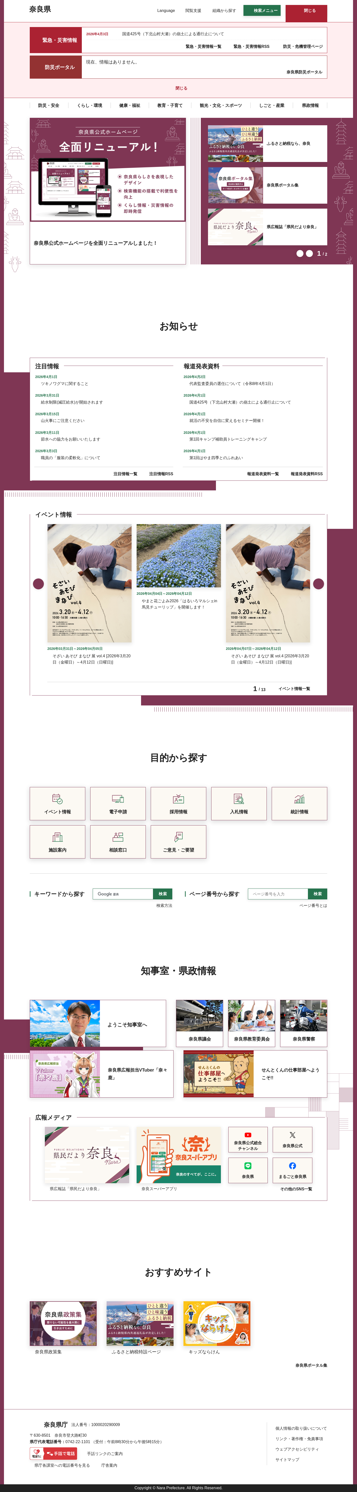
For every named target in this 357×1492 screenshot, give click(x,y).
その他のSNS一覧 (296, 1189)
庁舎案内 (109, 1465)
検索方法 (164, 905)
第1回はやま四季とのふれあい (216, 458)
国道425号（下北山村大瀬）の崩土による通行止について (173, 34)
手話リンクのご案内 (105, 1454)
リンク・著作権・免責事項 (299, 1439)
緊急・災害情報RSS (251, 46)
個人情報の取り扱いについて (301, 1428)
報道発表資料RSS (307, 474)
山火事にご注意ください (63, 420)
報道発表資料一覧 (263, 474)
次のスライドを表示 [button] (309, 253)
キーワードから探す (59, 894)
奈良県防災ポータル (304, 72)
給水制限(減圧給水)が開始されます (72, 402)
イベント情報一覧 (294, 689)
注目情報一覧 (125, 474)
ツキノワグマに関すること (65, 383)
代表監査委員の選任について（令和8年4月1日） (232, 383)
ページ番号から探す (214, 894)
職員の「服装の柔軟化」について (70, 458)
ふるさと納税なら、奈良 (288, 143)
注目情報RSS (161, 474)
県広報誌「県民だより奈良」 (292, 227)
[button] (163, 11)
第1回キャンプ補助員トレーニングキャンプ (228, 439)
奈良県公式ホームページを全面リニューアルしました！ (96, 243)
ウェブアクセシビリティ (297, 1449)
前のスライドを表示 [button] (300, 253)
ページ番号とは (313, 905)
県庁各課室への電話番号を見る (62, 1465)
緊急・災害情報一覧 (203, 46)
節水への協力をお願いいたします (70, 439)
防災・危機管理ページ (303, 46)
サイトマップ (287, 1460)
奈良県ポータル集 (282, 185)
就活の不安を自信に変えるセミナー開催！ (227, 420)
